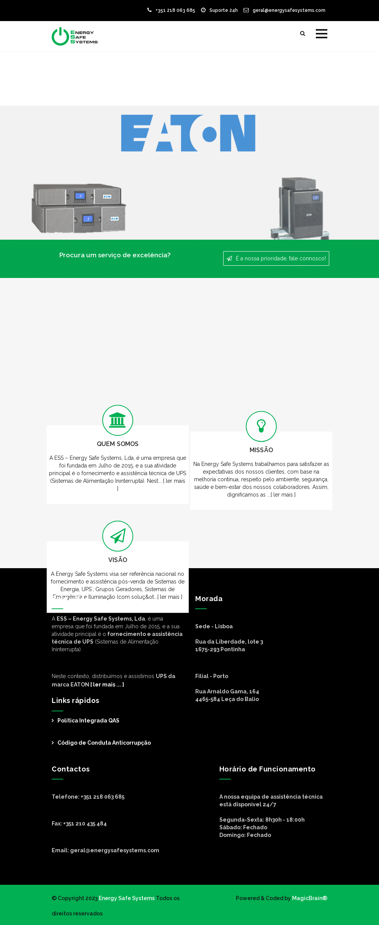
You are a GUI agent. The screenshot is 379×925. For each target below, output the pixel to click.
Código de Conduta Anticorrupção (104, 743)
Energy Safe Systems (127, 898)
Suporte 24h (219, 10)
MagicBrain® (309, 898)
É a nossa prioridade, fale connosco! (276, 258)
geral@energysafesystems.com (284, 10)
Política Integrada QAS (88, 720)
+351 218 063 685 (171, 10)
